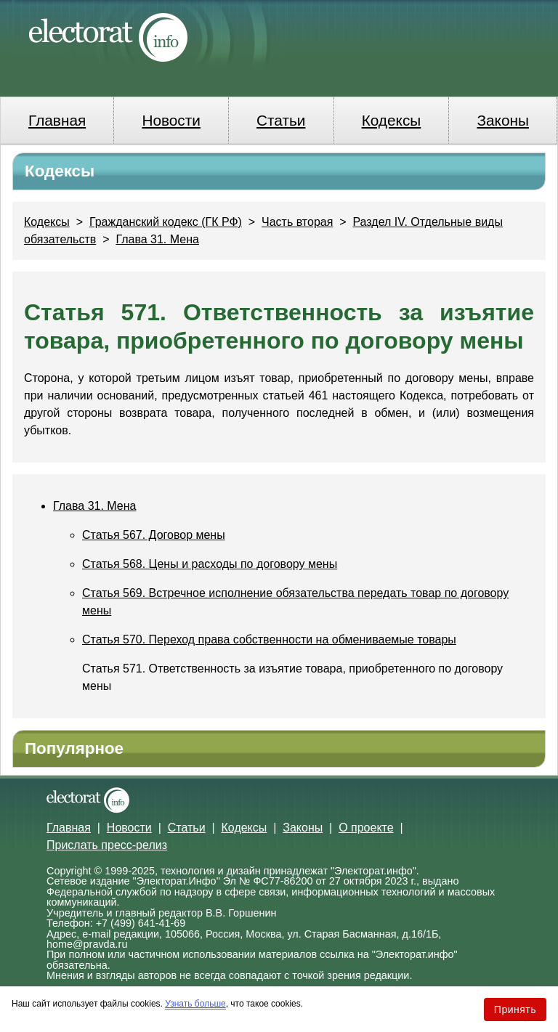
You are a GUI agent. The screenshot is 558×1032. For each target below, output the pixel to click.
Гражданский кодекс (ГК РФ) (165, 222)
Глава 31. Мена (157, 239)
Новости (171, 120)
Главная (57, 120)
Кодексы (391, 120)
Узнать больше (195, 1004)
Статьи (280, 120)
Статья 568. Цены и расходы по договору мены (209, 564)
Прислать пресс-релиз (106, 845)
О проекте (366, 827)
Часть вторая (297, 222)
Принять (515, 1009)
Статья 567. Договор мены (153, 535)
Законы (502, 120)
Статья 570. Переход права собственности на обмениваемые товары (269, 639)
